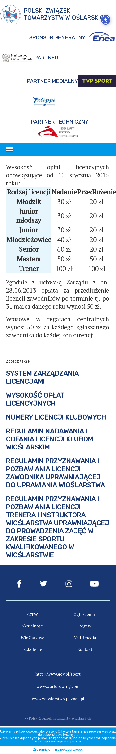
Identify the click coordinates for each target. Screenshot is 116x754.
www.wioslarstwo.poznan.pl (58, 698)
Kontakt (84, 649)
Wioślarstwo (32, 637)
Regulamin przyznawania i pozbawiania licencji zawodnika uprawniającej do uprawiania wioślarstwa (55, 473)
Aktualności (32, 626)
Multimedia (85, 637)
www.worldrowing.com (58, 686)
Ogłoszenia (84, 614)
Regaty (84, 626)
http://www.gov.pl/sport (58, 674)
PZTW (32, 614)
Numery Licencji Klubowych (56, 417)
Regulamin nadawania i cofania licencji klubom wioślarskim (49, 439)
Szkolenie (32, 649)
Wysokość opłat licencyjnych (35, 399)
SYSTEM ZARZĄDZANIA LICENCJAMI (42, 377)
